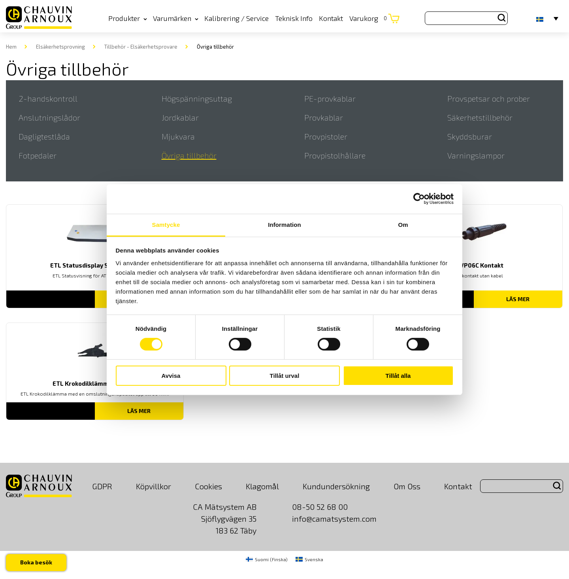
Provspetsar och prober (488, 98)
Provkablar (323, 117)
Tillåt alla (398, 375)
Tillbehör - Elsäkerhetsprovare (140, 46)
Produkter (127, 18)
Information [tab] (284, 224)
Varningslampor (476, 155)
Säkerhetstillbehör (479, 117)
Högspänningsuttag (197, 98)
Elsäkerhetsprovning (60, 46)
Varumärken (175, 18)
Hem (11, 46)
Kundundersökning (336, 486)
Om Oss (407, 486)
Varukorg (368, 18)
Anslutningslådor (49, 117)
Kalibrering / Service (236, 18)
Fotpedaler (38, 155)
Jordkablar (180, 117)
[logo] (39, 18)
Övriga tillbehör (189, 155)
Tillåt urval (285, 375)
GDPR (102, 486)
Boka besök (36, 562)
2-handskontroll (48, 98)
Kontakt (331, 18)
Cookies (208, 486)
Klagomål (262, 486)
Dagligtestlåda (44, 136)
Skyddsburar (469, 136)
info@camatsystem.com (334, 518)
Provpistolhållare (335, 155)
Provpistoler (325, 136)
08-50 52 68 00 (320, 506)
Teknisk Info (294, 18)
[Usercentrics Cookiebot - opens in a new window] (419, 199)
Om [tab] (403, 224)
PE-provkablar (330, 98)
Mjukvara (178, 136)
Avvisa (171, 375)
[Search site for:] (466, 18)
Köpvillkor (153, 486)
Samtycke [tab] (166, 224)
